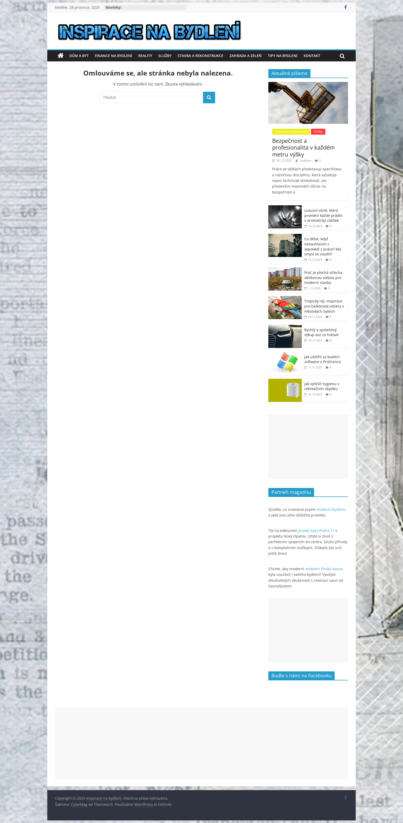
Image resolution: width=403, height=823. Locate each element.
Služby (164, 55)
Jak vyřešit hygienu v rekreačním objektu (321, 386)
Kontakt (312, 55)
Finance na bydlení (113, 55)
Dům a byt (79, 55)
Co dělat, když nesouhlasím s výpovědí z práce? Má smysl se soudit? (322, 246)
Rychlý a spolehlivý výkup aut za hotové (321, 332)
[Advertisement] (308, 447)
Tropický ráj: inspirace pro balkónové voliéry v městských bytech (324, 306)
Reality (145, 55)
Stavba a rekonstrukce (200, 55)
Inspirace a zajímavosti (291, 131)
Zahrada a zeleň (246, 55)
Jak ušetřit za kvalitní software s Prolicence (322, 359)
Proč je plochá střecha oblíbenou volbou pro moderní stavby (323, 277)
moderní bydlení (331, 509)
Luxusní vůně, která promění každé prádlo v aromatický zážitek (323, 215)
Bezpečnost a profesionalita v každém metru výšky (303, 147)
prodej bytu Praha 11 (316, 530)
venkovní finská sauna (324, 568)
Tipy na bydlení (282, 55)
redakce (306, 160)
